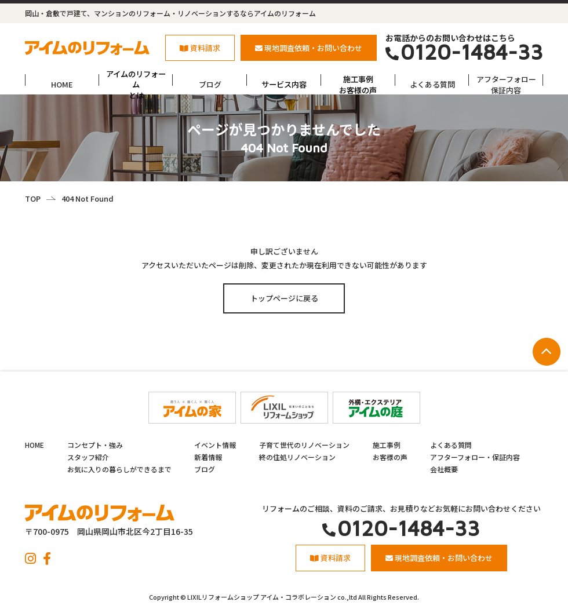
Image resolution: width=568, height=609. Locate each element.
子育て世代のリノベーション (304, 445)
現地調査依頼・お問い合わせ (308, 47)
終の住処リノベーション (297, 457)
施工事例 (386, 445)
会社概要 (444, 469)
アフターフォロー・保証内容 (475, 457)
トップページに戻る (284, 298)
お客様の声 (390, 457)
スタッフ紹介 (88, 457)
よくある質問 (432, 84)
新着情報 (208, 457)
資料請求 (200, 47)
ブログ (210, 84)
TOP (33, 198)
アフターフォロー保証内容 (506, 84)
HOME (62, 84)
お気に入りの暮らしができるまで (119, 469)
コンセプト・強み (95, 445)
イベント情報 (215, 445)
